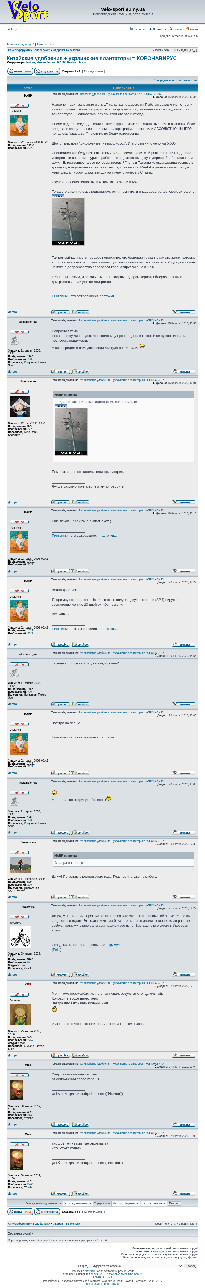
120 (29, 884)
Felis (56, 950)
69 (28, 962)
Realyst (72, 62)
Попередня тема (164, 80)
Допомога (157, 29)
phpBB (89, 1271)
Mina (82, 62)
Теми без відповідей (20, 44)
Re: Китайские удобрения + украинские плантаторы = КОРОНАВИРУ (121, 320)
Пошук (175, 29)
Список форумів (19, 50)
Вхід (12, 29)
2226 (30, 429)
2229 (30, 148)
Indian (30, 62)
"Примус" (113, 945)
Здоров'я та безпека (66, 50)
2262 (30, 1040)
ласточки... (108, 296)
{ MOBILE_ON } (102, 1276)
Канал (192, 29)
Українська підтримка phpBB (124, 1274)
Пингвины (60, 296)
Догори (13, 312)
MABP (61, 62)
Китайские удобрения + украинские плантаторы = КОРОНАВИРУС (92, 58)
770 (29, 359)
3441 (30, 1115)
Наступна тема (187, 80)
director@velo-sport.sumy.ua (102, 1283)
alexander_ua (46, 62)
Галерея (137, 29)
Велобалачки (41, 50)
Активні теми (45, 44)
